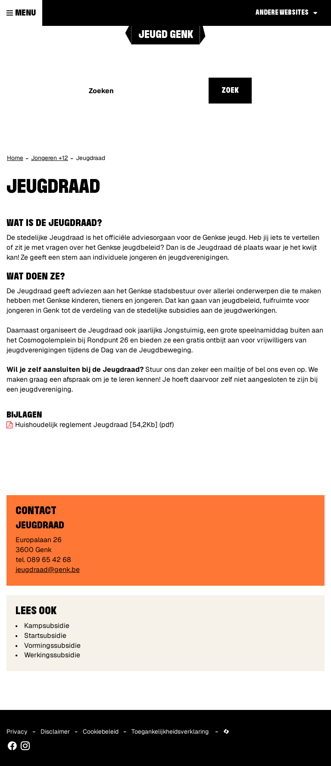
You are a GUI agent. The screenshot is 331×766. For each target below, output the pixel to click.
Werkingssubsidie (52, 654)
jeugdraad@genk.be (48, 569)
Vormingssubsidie (52, 645)
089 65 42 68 (49, 559)
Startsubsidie (45, 635)
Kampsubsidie (46, 625)
